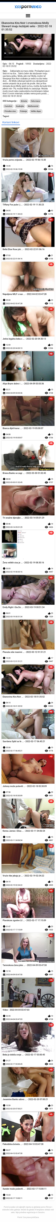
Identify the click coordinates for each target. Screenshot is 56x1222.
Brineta (24, 101)
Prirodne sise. (10, 111)
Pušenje (23, 111)
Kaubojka (20, 106)
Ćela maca (35, 101)
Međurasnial (33, 106)
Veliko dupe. (36, 111)
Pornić (19, 1217)
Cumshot (8, 106)
